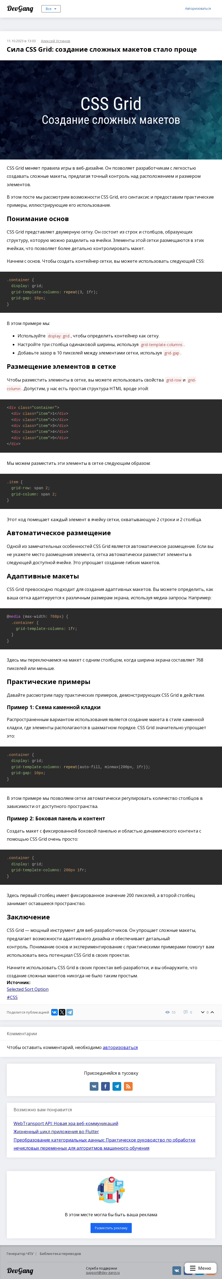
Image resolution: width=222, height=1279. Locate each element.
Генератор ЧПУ (20, 1253)
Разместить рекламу (111, 1228)
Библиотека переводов (60, 1253)
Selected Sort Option (28, 989)
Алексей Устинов (55, 40)
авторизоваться (120, 1047)
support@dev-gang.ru (103, 1272)
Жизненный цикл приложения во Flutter (56, 1132)
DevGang (21, 8)
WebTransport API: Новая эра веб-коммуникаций (66, 1123)
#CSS (12, 997)
